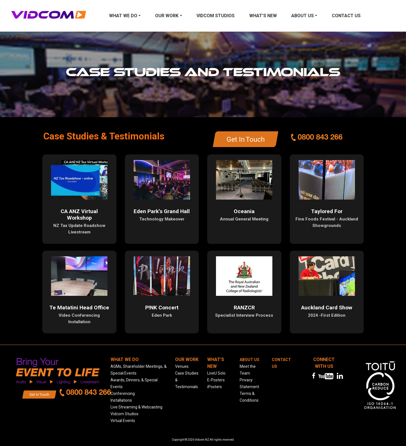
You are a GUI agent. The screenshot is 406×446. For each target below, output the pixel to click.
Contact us (346, 15)
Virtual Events (123, 420)
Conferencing (123, 393)
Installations (121, 400)
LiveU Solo (216, 373)
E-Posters (216, 380)
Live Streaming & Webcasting (136, 407)
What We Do (123, 15)
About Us (302, 15)
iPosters (214, 386)
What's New (263, 15)
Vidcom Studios (216, 15)
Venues (182, 366)
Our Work (166, 15)
